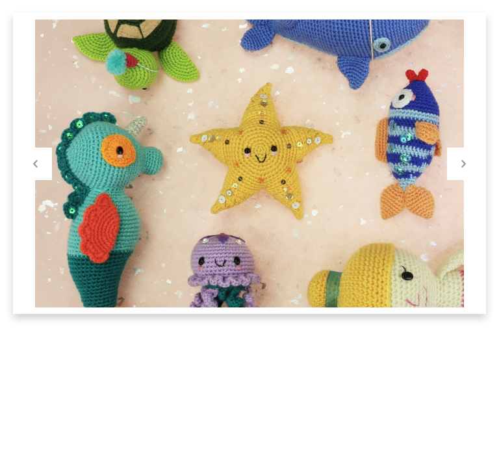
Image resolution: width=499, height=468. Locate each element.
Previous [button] (35, 164)
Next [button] (463, 164)
